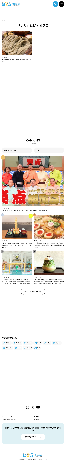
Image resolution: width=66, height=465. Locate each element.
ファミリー (9, 348)
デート (19, 348)
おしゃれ (29, 348)
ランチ (39, 343)
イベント (8, 343)
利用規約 (37, 420)
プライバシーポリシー (9, 420)
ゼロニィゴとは (7, 416)
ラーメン (29, 343)
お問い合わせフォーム (33, 437)
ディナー (58, 343)
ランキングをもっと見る (33, 291)
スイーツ (18, 343)
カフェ (48, 343)
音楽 (38, 348)
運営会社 (37, 416)
